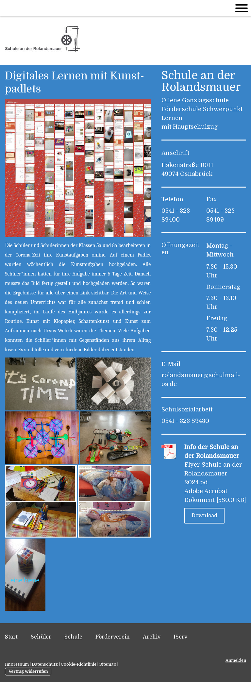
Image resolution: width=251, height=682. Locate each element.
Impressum (17, 664)
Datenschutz (45, 664)
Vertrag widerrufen (28, 671)
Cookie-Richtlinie (78, 664)
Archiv (151, 637)
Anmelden (236, 660)
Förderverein (112, 637)
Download (204, 516)
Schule (73, 637)
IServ (180, 637)
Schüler (41, 637)
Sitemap (107, 664)
